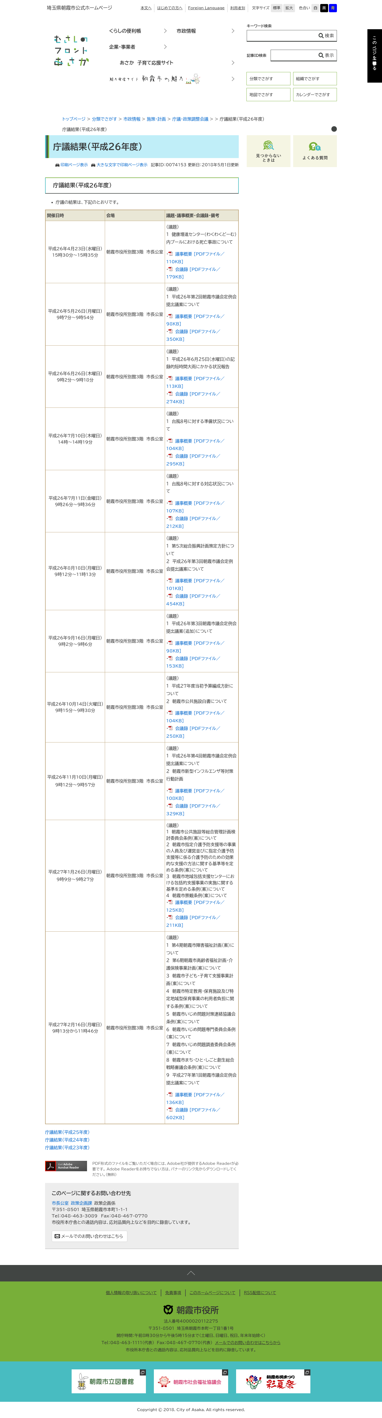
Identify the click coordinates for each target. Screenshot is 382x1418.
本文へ (146, 8)
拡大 (289, 8)
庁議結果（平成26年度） (84, 129)
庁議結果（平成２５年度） (67, 1132)
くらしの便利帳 (125, 30)
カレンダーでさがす (313, 95)
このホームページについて (213, 1293)
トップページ (73, 119)
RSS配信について (260, 1293)
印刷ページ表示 (74, 165)
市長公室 (60, 1203)
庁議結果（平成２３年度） (67, 1147)
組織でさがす (308, 79)
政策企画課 (81, 1203)
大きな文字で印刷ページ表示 (122, 165)
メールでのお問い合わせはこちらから (248, 1343)
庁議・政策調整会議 (190, 119)
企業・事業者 (122, 46)
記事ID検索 (256, 55)
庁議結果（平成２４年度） (67, 1140)
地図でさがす (261, 95)
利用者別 (237, 8)
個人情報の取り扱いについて (131, 1293)
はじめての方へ (170, 8)
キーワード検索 (259, 26)
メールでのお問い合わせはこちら (92, 1236)
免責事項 (173, 1293)
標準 (276, 8)
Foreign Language (206, 8)
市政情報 (186, 30)
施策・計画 (156, 119)
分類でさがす (261, 79)
